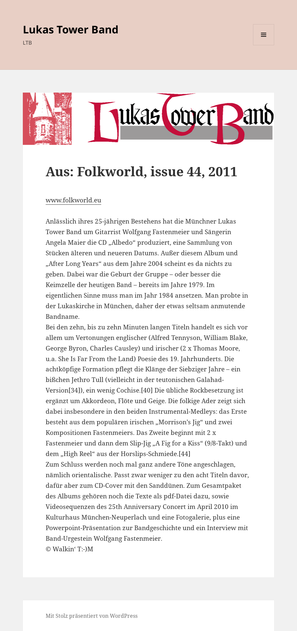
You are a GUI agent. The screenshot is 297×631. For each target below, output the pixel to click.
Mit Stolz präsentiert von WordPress (92, 615)
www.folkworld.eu (73, 200)
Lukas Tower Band (70, 29)
